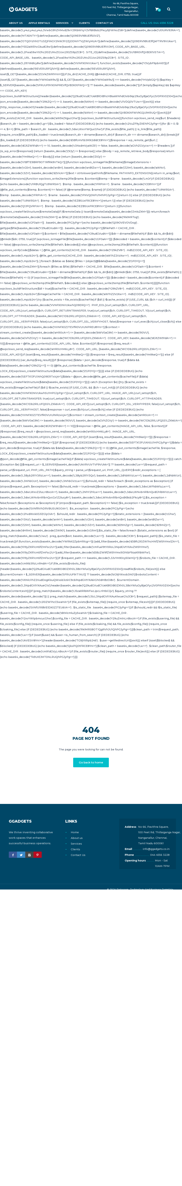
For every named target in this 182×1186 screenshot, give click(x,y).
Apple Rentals (38, 22)
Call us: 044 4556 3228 (157, 23)
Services (61, 22)
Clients (83, 22)
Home (75, 832)
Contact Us (103, 22)
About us (15, 22)
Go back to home (91, 762)
